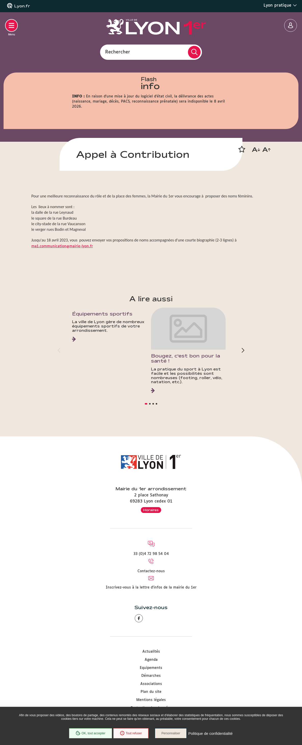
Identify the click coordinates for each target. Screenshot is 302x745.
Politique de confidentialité (210, 733)
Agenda (151, 660)
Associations (151, 684)
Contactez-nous (151, 571)
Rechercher (117, 52)
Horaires (151, 510)
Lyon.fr (22, 6)
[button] (241, 149)
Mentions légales (151, 700)
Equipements (151, 668)
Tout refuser (131, 733)
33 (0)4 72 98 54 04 (151, 554)
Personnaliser (170, 733)
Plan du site (151, 692)
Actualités (151, 651)
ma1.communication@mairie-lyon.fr (62, 246)
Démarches (151, 676)
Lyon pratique (280, 5)
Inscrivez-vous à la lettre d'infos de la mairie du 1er (151, 587)
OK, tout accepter (90, 733)
